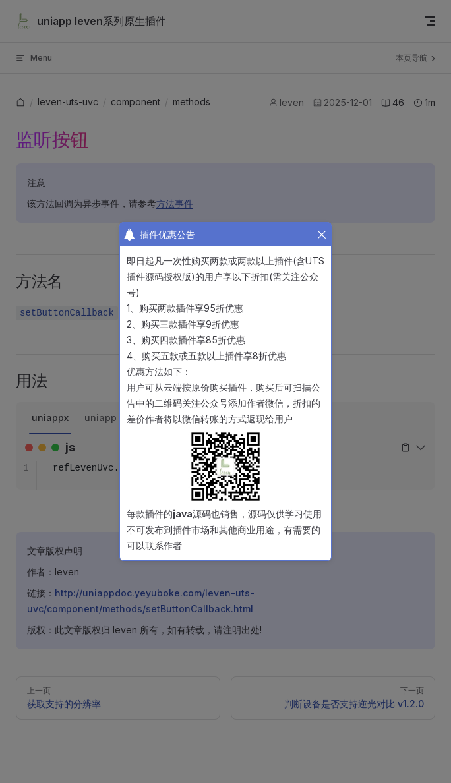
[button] (321, 234)
